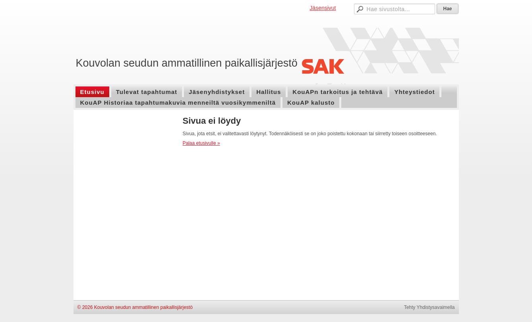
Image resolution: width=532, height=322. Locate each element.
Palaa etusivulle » (201, 143)
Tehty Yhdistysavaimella (429, 307)
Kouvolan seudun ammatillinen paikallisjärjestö (187, 63)
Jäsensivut (323, 8)
